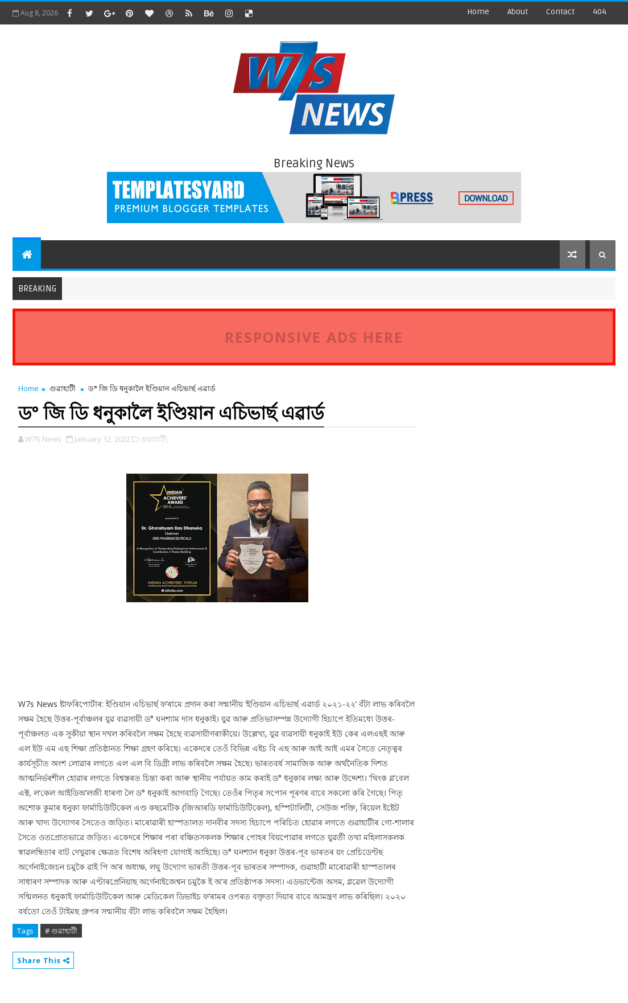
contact (560, 12)
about (517, 12)
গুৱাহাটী (62, 388)
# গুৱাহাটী (61, 931)
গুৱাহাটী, (154, 439)
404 (599, 12)
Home (478, 12)
